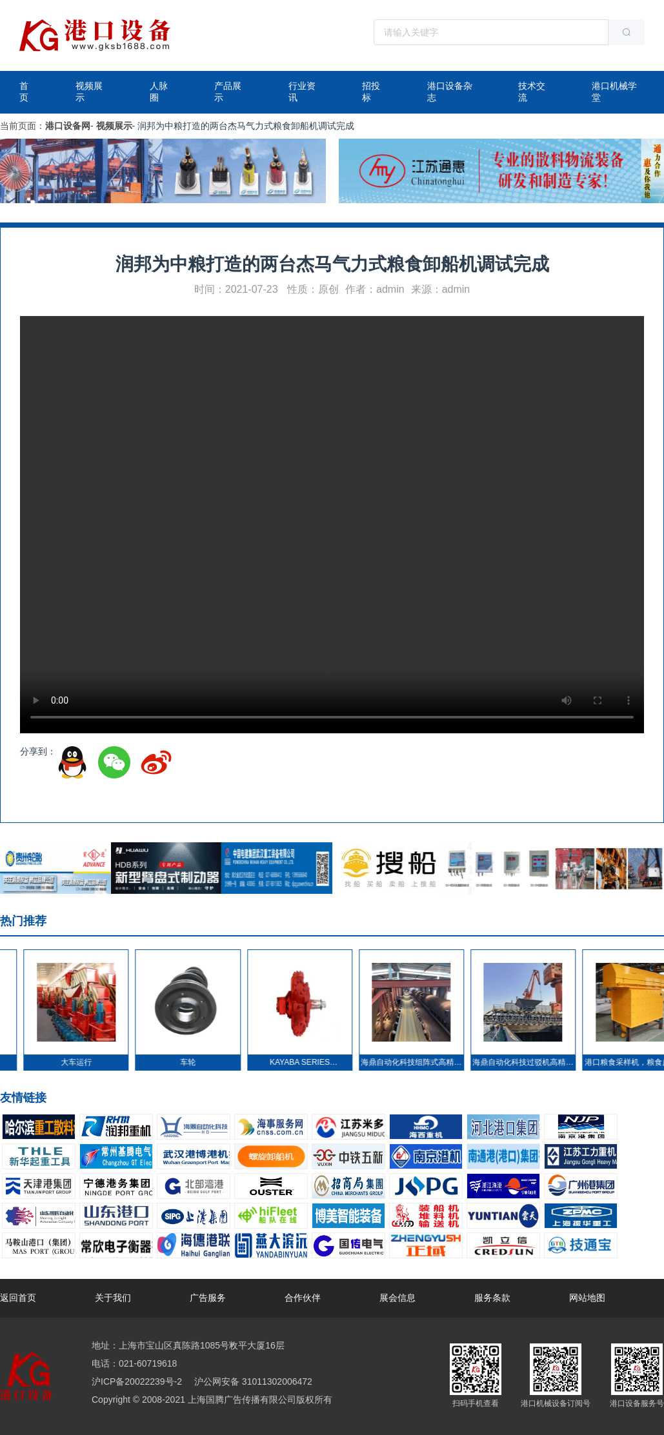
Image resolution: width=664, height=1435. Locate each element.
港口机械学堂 (614, 92)
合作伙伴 (303, 1297)
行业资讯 (302, 92)
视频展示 (89, 92)
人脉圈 (159, 92)
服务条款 (492, 1297)
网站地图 (587, 1297)
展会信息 (397, 1297)
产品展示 (227, 92)
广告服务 (208, 1297)
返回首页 (18, 1297)
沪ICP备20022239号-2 (137, 1381)
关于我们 (113, 1297)
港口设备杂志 (449, 92)
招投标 (371, 92)
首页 (23, 92)
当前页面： (22, 126)
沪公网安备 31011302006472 (252, 1381)
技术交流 (531, 92)
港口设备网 (67, 126)
